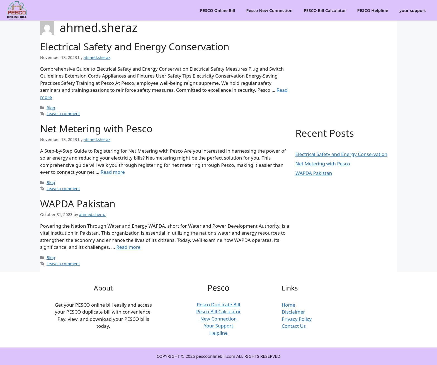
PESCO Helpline (372, 10)
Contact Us (294, 326)
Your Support (218, 325)
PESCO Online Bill (217, 10)
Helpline (218, 333)
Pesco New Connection (269, 10)
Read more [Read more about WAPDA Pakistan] (128, 247)
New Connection (218, 319)
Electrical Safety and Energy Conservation (134, 46)
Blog (51, 107)
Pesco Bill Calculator (218, 311)
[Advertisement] (342, 65)
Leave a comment (63, 113)
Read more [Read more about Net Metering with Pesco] (113, 172)
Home (288, 305)
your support (412, 10)
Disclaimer (293, 312)
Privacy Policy (297, 319)
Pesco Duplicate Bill (218, 304)
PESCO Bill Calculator (325, 10)
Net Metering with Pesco (96, 128)
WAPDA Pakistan (77, 203)
